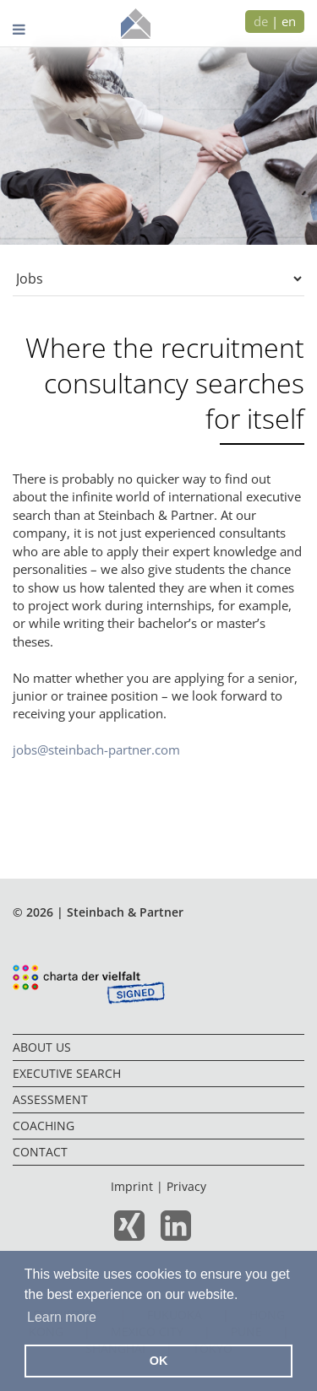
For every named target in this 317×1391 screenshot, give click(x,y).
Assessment (50, 1099)
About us (42, 1047)
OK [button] (159, 1360)
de (261, 21)
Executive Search (67, 1073)
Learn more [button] (61, 1317)
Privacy (186, 1186)
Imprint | (139, 1186)
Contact (40, 1152)
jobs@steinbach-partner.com (96, 749)
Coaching (43, 1126)
